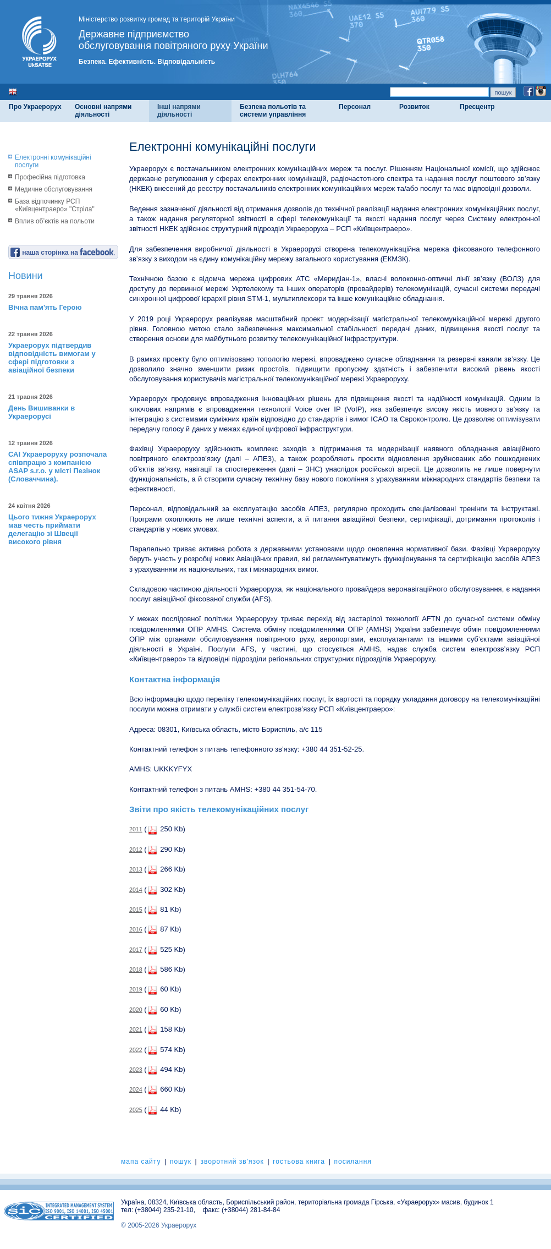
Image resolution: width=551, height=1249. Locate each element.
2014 (135, 889)
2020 (135, 1009)
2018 (135, 969)
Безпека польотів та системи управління (273, 110)
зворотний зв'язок (231, 1161)
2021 (135, 1029)
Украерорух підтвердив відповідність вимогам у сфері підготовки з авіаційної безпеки (52, 357)
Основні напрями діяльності (103, 110)
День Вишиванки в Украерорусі (41, 412)
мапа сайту (141, 1161)
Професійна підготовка (50, 177)
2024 (135, 1089)
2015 (135, 909)
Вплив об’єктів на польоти (55, 221)
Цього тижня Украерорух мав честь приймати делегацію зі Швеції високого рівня (52, 529)
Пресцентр (477, 107)
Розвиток (414, 107)
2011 (135, 829)
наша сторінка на (62, 252)
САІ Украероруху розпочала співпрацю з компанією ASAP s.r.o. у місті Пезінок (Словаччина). (57, 466)
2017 (135, 949)
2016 (135, 929)
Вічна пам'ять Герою (45, 307)
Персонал (355, 107)
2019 (135, 989)
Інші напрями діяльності (179, 110)
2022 (135, 1050)
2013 (135, 869)
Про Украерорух (35, 107)
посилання (352, 1161)
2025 (135, 1109)
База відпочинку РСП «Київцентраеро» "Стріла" (55, 205)
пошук (180, 1161)
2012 (135, 849)
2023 (135, 1069)
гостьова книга (299, 1161)
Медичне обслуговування (53, 189)
